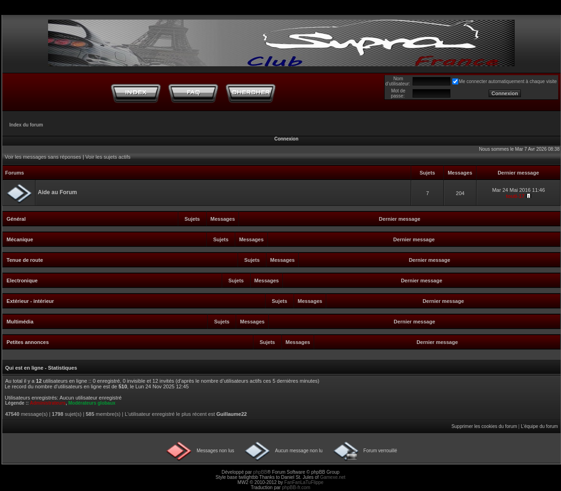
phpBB (260, 472)
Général (16, 219)
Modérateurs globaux (91, 403)
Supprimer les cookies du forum (484, 426)
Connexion (286, 138)
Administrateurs (48, 403)
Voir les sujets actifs (108, 157)
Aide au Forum (57, 192)
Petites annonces (28, 342)
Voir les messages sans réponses (43, 157)
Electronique (22, 280)
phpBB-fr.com (296, 487)
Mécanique (20, 239)
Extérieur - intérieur (30, 301)
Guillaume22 (232, 414)
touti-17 (515, 196)
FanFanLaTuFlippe (303, 482)
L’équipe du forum (539, 426)
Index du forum (26, 124)
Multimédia (20, 321)
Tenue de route (25, 260)
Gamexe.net (332, 477)
